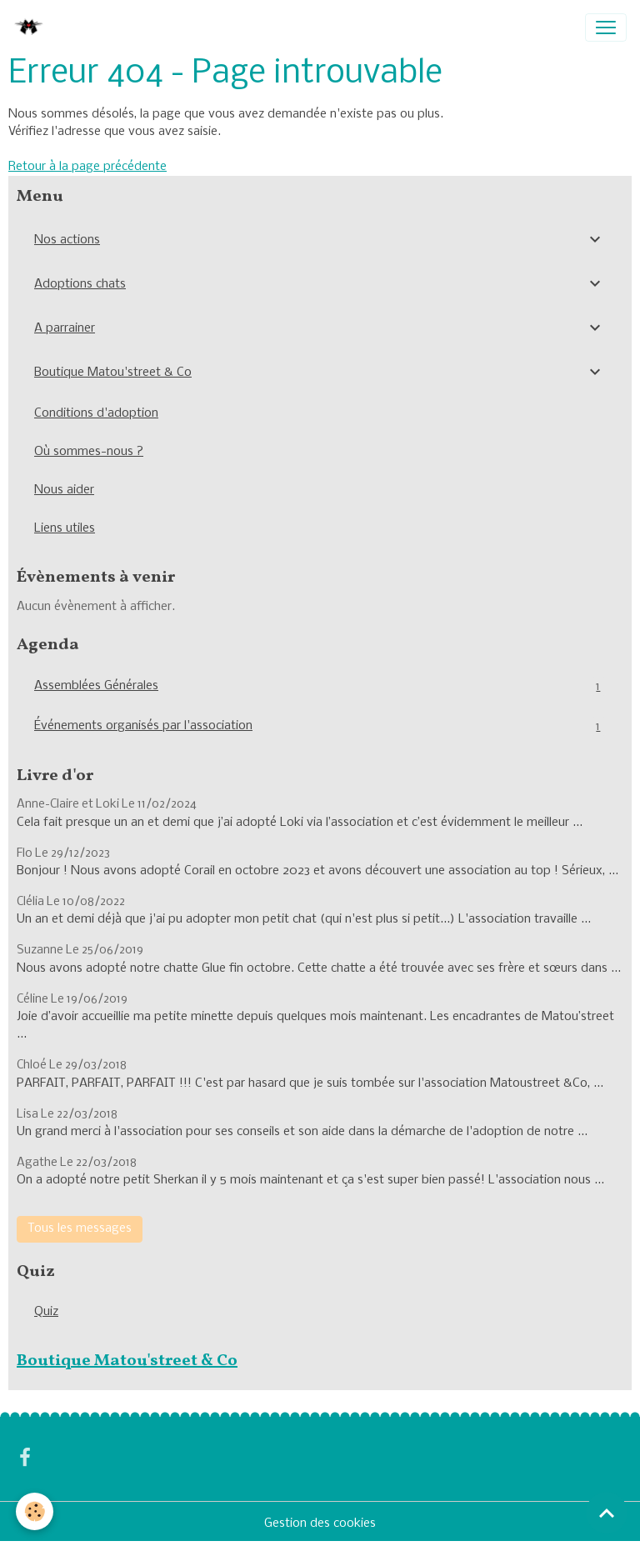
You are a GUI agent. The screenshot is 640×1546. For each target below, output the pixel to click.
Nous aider (64, 490)
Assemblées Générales (320, 686)
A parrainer (64, 328)
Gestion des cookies (320, 1523)
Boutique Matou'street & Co (113, 372)
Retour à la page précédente (87, 166)
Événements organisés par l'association (320, 726)
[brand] (32, 27)
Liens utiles (64, 528)
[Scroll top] (607, 1512)
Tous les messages (80, 1228)
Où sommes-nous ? (88, 451)
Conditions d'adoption (96, 413)
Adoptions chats (80, 284)
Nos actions (67, 240)
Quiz (46, 1311)
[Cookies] (35, 1511)
